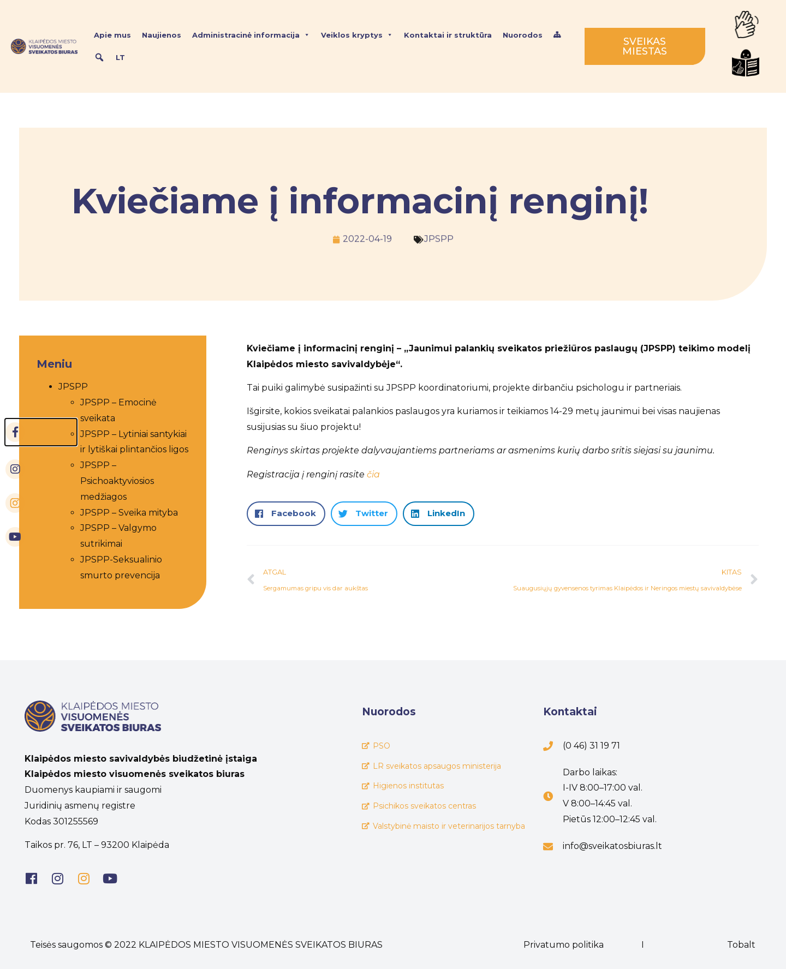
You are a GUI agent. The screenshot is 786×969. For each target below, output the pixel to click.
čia (373, 474)
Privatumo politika (563, 945)
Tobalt (741, 945)
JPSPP (439, 236)
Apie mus (112, 35)
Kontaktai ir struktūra (448, 35)
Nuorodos (523, 35)
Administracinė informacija (251, 35)
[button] (286, 513)
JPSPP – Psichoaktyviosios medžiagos (107, 481)
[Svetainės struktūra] (557, 35)
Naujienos (161, 35)
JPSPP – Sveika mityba (119, 512)
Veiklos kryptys (357, 35)
